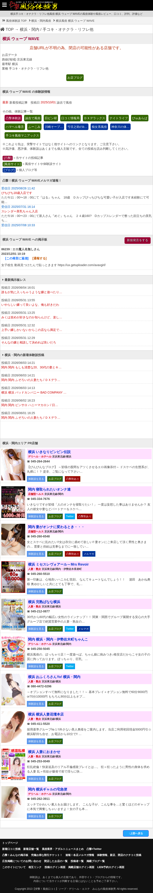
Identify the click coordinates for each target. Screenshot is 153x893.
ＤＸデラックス (94, 118)
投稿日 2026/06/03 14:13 (76, 390)
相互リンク (35, 867)
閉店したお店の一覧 (56, 861)
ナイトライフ (119, 118)
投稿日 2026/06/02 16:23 (76, 403)
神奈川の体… (120, 127)
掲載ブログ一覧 (95, 861)
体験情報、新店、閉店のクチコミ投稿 (119, 855)
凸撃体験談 (13, 118)
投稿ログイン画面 (55, 867)
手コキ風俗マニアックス (22, 135)
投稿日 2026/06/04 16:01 (76, 290)
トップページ (10, 842)
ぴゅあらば (139, 118)
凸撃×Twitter (93, 849)
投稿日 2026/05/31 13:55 (76, 302)
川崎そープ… (54, 127)
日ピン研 (51, 118)
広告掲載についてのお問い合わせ (21, 861)
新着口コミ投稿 (11, 849)
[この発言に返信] (16, 258)
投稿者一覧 (77, 861)
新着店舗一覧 (31, 849)
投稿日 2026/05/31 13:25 (76, 315)
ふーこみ (34, 127)
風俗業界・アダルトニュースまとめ (63, 849)
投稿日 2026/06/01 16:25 (76, 415)
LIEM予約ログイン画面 (110, 867)
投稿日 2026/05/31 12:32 (76, 328)
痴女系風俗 (99, 127)
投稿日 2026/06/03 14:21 (76, 365)
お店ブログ (75, 77)
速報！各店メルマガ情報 (79, 855)
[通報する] (39, 258)
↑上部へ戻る (136, 833)
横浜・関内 (29, 29)
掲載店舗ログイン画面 (81, 867)
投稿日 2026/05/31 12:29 (76, 340)
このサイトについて (14, 867)
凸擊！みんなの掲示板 (15, 855)
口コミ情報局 (70, 118)
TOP (7, 29)
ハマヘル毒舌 (15, 127)
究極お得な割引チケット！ (46, 855)
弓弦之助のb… (77, 127)
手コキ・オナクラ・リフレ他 (68, 29)
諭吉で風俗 (32, 118)
